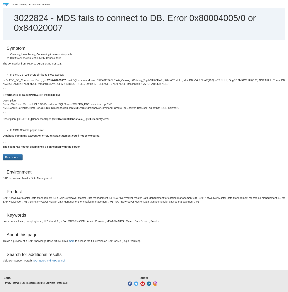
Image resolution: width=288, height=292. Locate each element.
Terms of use (19, 283)
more (71, 241)
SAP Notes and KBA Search (49, 260)
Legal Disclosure (35, 283)
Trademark (62, 283)
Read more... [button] (12, 157)
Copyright (50, 283)
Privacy (7, 283)
